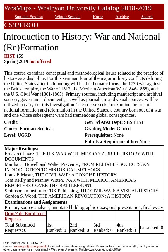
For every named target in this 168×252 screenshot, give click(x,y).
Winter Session (67, 16)
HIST (9, 56)
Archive (122, 16)
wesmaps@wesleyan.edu (31, 246)
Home (98, 16)
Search (147, 16)
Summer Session (29, 16)
